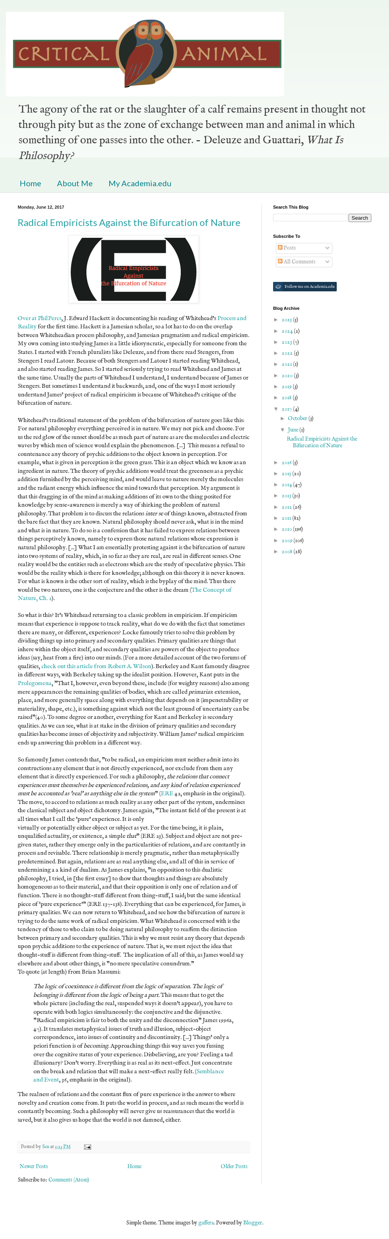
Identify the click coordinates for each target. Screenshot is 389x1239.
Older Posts (234, 1166)
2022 (288, 353)
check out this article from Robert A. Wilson (96, 666)
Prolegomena (34, 683)
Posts (287, 248)
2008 (288, 551)
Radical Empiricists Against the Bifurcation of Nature (129, 222)
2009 (288, 540)
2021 (287, 364)
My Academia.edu (139, 183)
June (293, 429)
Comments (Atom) (68, 1179)
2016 (287, 462)
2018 (287, 397)
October (298, 418)
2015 (287, 473)
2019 (287, 386)
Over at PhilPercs (39, 318)
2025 (287, 319)
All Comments (297, 261)
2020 (288, 375)
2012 (287, 507)
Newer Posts (34, 1166)
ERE (167, 794)
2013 (287, 495)
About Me (75, 183)
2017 (287, 409)
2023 (287, 342)
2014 (287, 484)
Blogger (252, 1222)
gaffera (206, 1222)
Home (30, 183)
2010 (287, 529)
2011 (287, 518)
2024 (288, 331)
